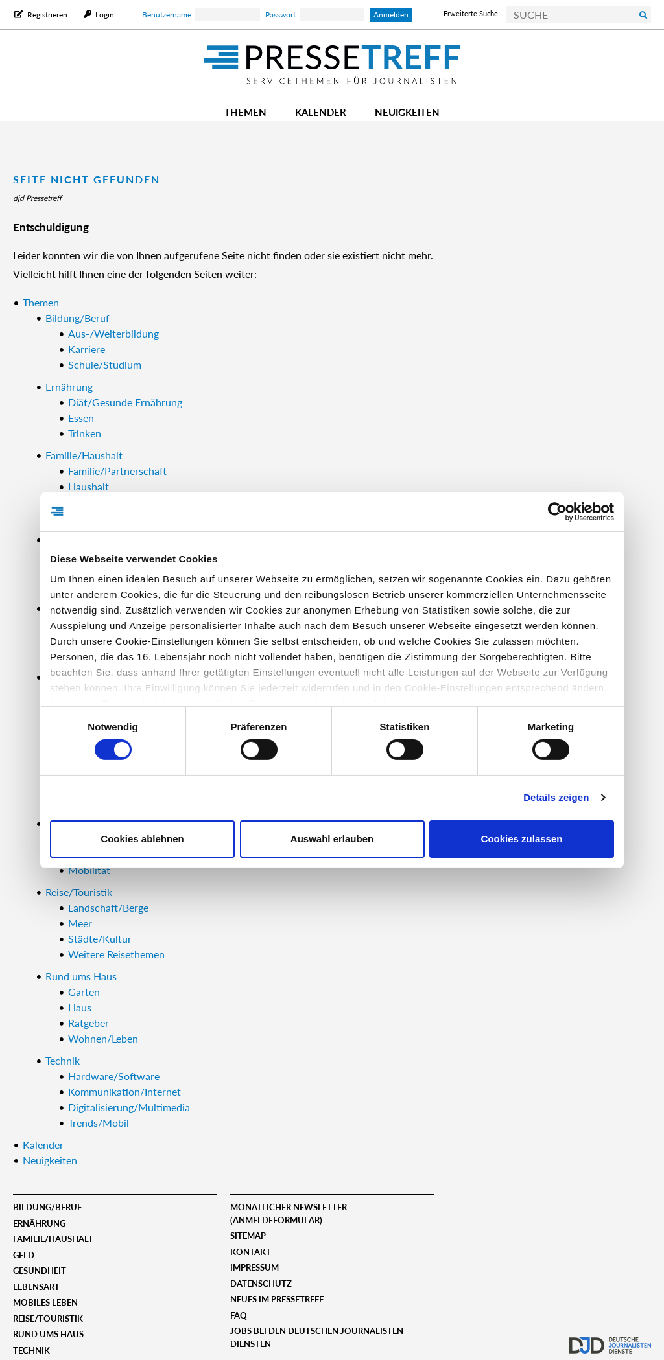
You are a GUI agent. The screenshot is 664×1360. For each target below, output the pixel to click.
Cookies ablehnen (142, 838)
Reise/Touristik (48, 1318)
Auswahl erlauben (332, 838)
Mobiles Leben (45, 1302)
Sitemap (248, 1235)
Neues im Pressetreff (277, 1299)
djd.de (610, 1337)
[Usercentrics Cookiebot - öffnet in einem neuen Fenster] (557, 511)
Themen (245, 112)
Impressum (254, 1267)
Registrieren (47, 14)
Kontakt (250, 1252)
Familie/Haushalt (53, 1239)
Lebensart (36, 1287)
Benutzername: (201, 14)
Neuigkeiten (407, 112)
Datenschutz (261, 1283)
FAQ (238, 1315)
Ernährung (39, 1223)
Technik (31, 1350)
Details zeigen (556, 797)
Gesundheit (39, 1270)
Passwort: (314, 14)
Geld (23, 1255)
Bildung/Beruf (47, 1207)
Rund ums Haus (48, 1334)
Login (103, 14)
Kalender (320, 112)
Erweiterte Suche (471, 13)
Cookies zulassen (522, 838)
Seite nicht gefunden (86, 179)
